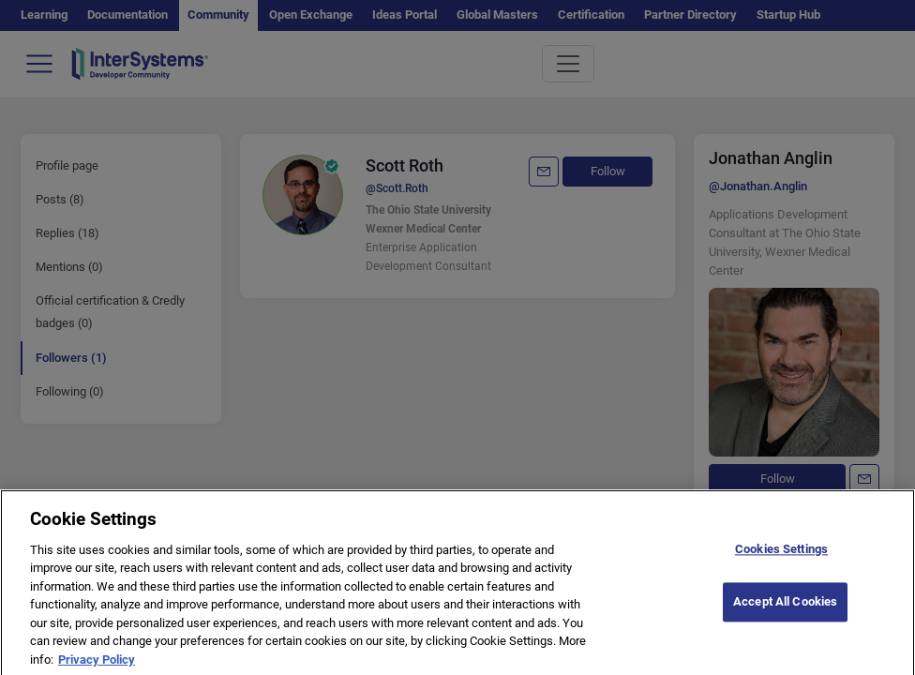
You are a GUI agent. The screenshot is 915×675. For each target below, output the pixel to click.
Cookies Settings (781, 555)
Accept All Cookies (785, 609)
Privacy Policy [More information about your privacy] (96, 666)
